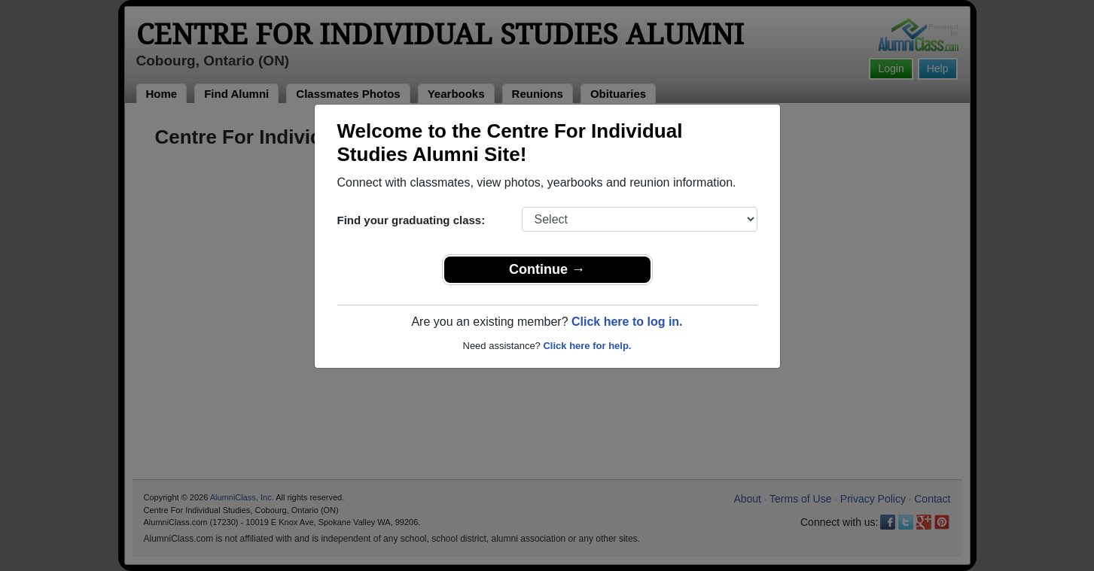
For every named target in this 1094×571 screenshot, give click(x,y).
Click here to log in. (627, 321)
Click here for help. (587, 345)
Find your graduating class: (411, 220)
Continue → (547, 269)
